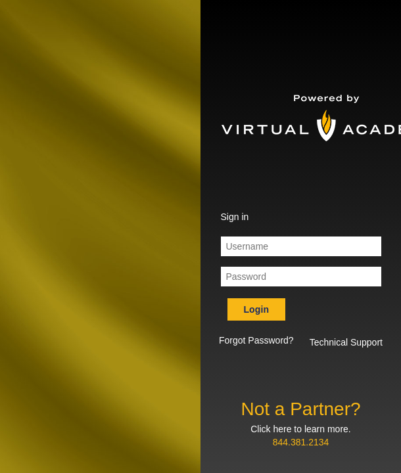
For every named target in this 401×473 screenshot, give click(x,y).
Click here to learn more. (300, 429)
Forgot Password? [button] (256, 340)
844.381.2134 (301, 442)
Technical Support (346, 342)
